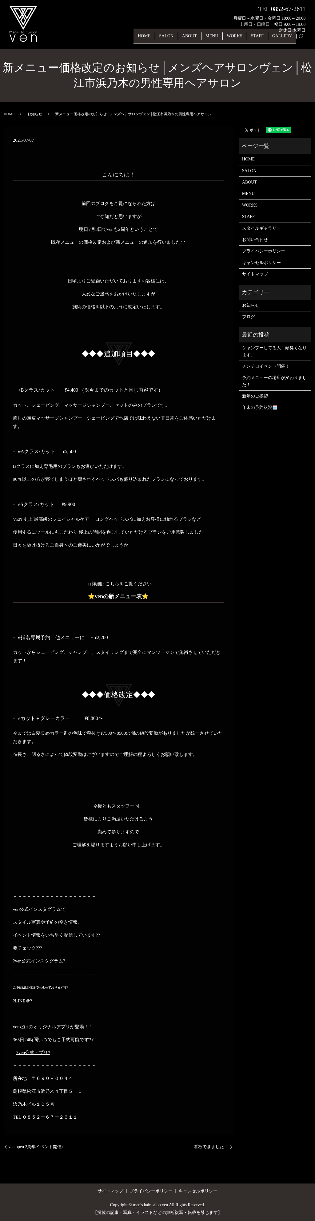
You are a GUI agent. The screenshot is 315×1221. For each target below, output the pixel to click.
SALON (176, 39)
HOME (155, 39)
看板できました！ (211, 1146)
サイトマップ (255, 274)
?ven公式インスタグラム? (39, 960)
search (303, 39)
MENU (218, 39)
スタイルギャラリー (261, 228)
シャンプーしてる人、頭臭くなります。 (274, 351)
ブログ (248, 316)
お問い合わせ (255, 239)
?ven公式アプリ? (33, 1052)
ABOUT (197, 39)
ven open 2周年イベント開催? (36, 1146)
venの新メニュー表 (118, 596)
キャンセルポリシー (261, 262)
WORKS (239, 39)
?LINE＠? (22, 1000)
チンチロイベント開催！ (265, 366)
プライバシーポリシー (263, 251)
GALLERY (283, 39)
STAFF (259, 39)
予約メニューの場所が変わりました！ (274, 381)
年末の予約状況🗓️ (259, 407)
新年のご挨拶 (255, 396)
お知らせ (34, 114)
